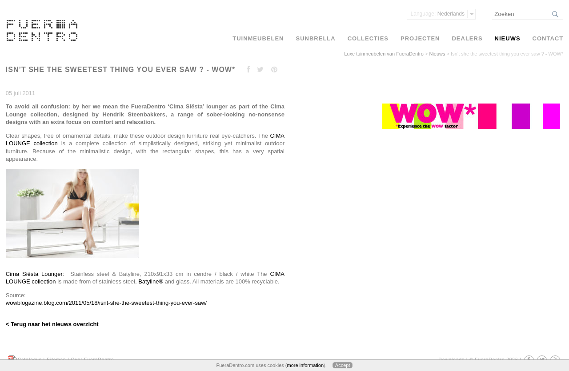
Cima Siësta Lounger (34, 274)
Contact (548, 38)
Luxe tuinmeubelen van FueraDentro (384, 53)
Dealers (467, 38)
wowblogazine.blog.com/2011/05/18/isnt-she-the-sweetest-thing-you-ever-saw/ (106, 302)
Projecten (420, 38)
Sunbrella (315, 38)
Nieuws (437, 53)
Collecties (368, 38)
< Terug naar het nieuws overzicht (52, 324)
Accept (342, 365)
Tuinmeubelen (258, 38)
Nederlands (438, 14)
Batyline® (150, 281)
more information (305, 365)
